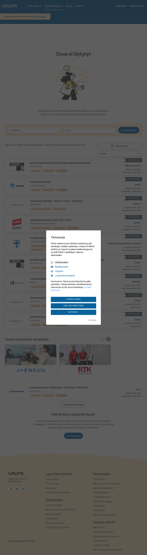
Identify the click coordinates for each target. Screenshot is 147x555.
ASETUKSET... (73, 312)
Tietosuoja (92, 320)
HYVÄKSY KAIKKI (73, 299)
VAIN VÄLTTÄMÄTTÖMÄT (73, 306)
